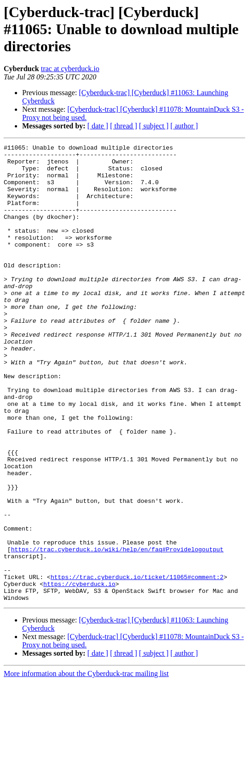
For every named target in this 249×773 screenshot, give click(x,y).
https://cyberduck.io (79, 672)
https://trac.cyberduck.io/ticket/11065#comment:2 (136, 664)
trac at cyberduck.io (70, 68)
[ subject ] (154, 126)
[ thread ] (123, 126)
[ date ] (97, 126)
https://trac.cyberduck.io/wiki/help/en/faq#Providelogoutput (117, 631)
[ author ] (184, 126)
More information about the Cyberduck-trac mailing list (86, 765)
